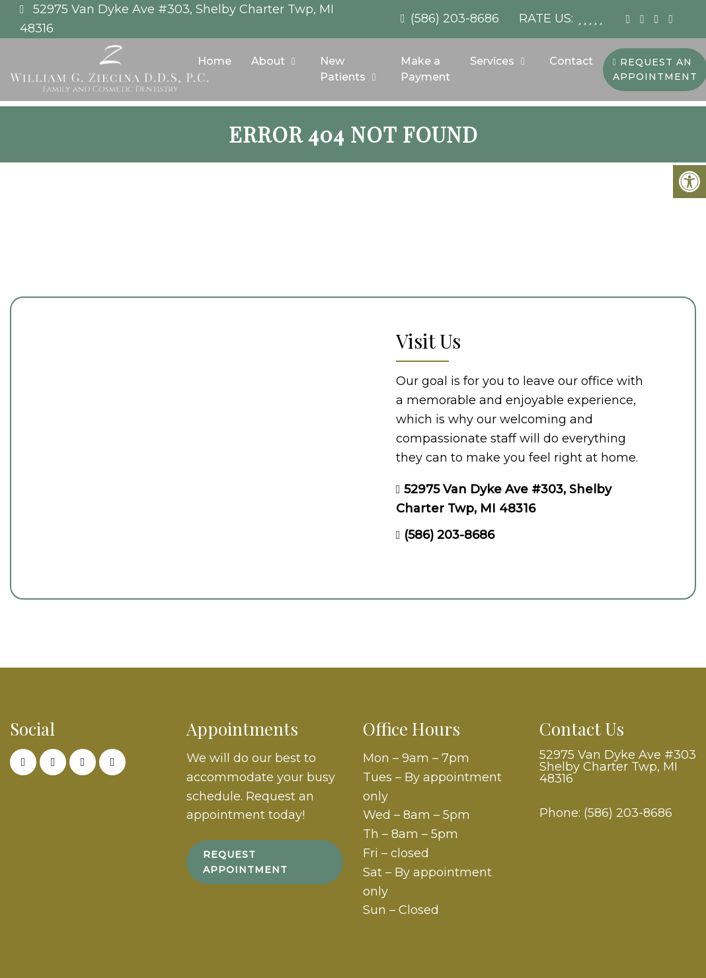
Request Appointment (245, 862)
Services (492, 61)
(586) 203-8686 (455, 18)
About (268, 61)
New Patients (343, 69)
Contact (571, 61)
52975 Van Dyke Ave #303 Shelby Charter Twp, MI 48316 (617, 767)
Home (214, 61)
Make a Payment (425, 69)
